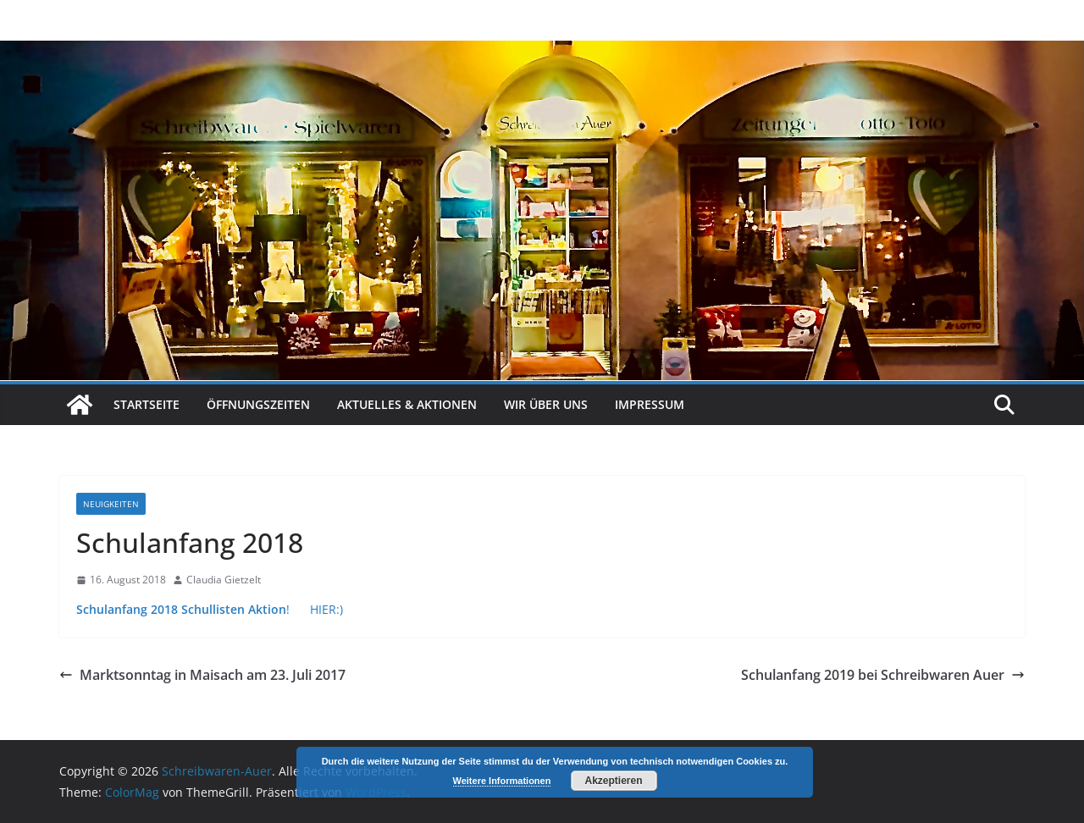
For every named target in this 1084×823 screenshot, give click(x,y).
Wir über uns (546, 404)
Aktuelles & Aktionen (407, 404)
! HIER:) (209, 609)
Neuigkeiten (111, 504)
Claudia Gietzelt (223, 579)
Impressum (649, 404)
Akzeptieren (613, 781)
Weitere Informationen (502, 781)
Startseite (146, 404)
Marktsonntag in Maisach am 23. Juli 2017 (202, 675)
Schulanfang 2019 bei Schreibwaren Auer (883, 675)
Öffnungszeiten (258, 404)
